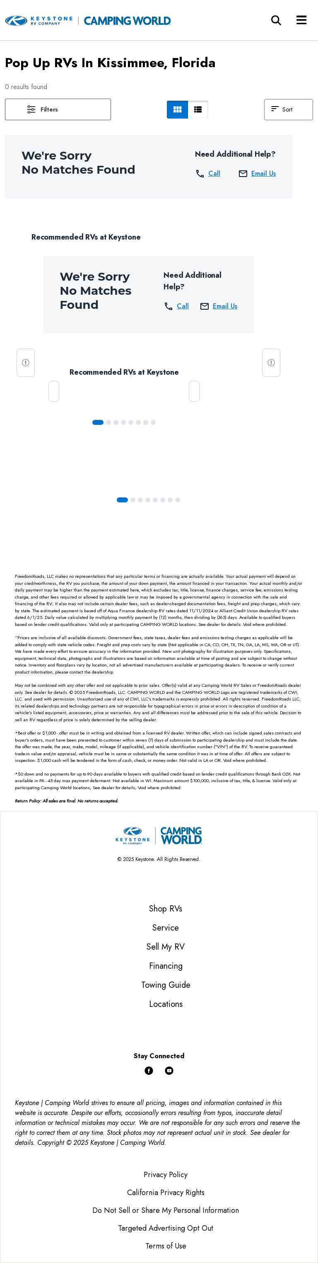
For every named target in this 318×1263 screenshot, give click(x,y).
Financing (166, 966)
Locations (166, 1004)
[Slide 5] (138, 422)
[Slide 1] (108, 422)
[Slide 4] (130, 422)
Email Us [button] (257, 174)
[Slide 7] (153, 422)
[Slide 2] (115, 422)
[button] (58, 109)
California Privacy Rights (166, 1192)
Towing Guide (165, 985)
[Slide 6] (145, 422)
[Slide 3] (123, 422)
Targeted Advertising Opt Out (165, 1228)
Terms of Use (165, 1246)
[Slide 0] (98, 422)
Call (207, 174)
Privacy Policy (166, 1174)
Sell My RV (166, 947)
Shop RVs (165, 909)
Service (165, 928)
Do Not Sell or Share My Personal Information (165, 1210)
